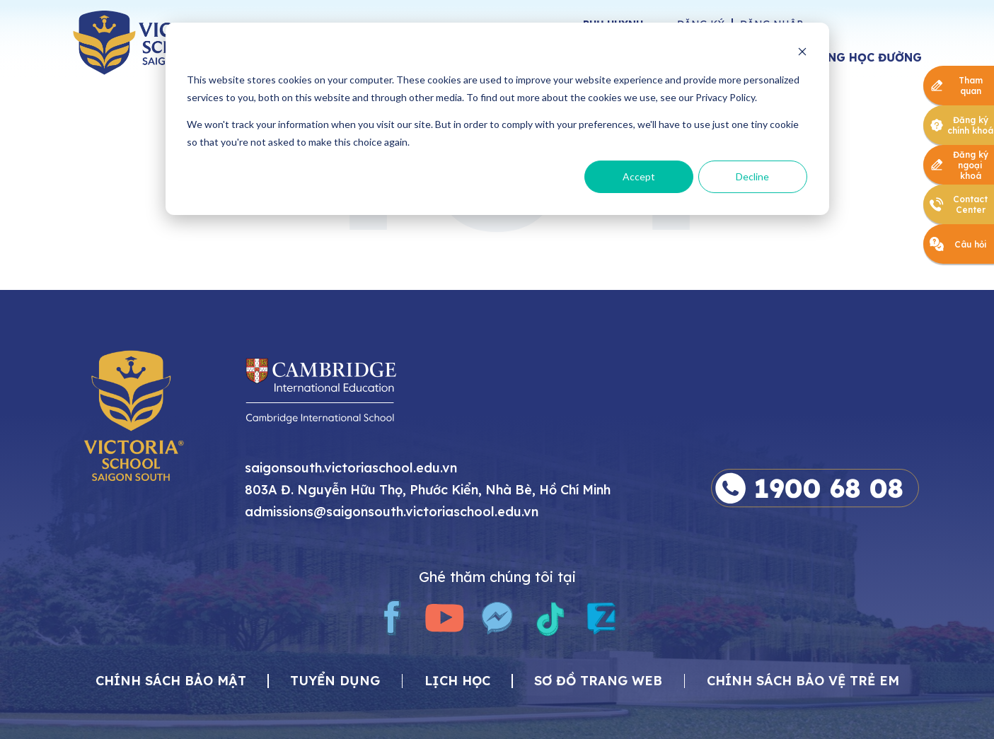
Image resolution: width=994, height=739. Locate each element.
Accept (639, 176)
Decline (752, 176)
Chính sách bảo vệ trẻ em (803, 681)
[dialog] (497, 119)
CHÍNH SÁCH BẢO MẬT (171, 681)
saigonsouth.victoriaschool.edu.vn (351, 468)
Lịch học (457, 681)
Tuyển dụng (335, 681)
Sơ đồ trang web (598, 681)
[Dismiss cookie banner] (802, 53)
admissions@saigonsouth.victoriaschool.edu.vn (391, 512)
